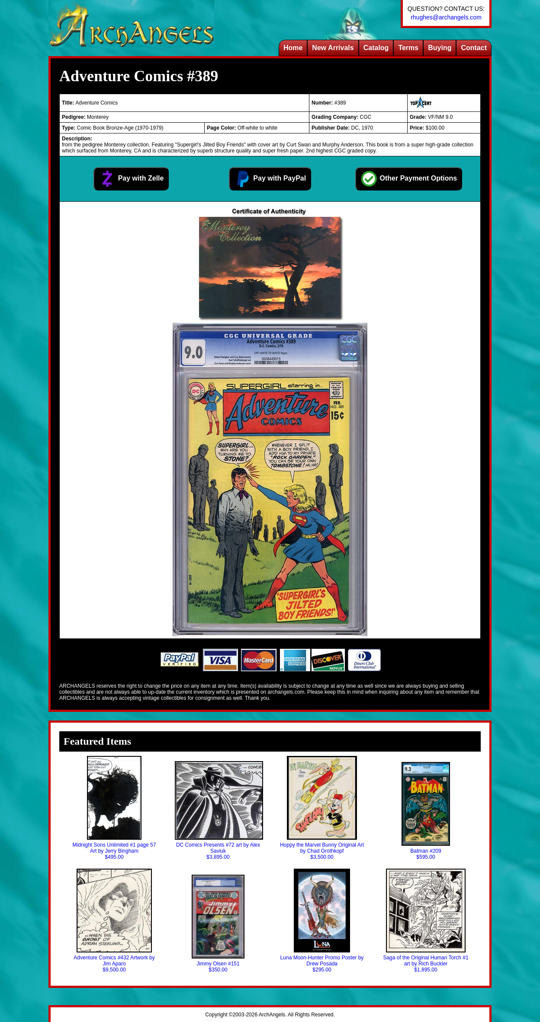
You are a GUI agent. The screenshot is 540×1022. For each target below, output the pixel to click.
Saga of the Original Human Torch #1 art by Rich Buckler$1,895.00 (425, 921)
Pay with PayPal (270, 178)
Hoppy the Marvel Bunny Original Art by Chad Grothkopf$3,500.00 (322, 808)
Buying (439, 47)
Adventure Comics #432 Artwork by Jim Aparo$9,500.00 (114, 921)
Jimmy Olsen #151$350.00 (218, 924)
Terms (408, 47)
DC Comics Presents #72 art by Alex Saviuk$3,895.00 (218, 810)
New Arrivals (333, 47)
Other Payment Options (408, 178)
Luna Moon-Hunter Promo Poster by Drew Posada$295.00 (322, 921)
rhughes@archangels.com (446, 17)
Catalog (376, 47)
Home (292, 47)
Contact (474, 47)
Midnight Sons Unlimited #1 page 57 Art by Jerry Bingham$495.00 (114, 808)
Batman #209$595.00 (426, 811)
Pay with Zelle (131, 178)
